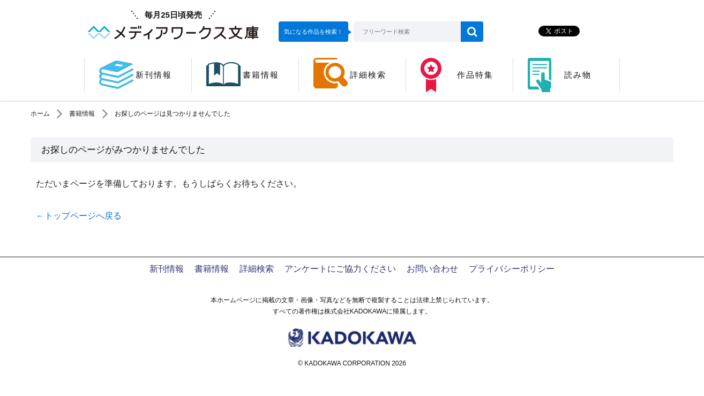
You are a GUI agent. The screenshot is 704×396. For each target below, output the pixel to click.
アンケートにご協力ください (340, 268)
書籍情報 (82, 113)
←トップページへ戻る (79, 215)
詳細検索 (256, 268)
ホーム (40, 113)
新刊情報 (166, 268)
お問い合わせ (432, 268)
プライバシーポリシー (512, 268)
